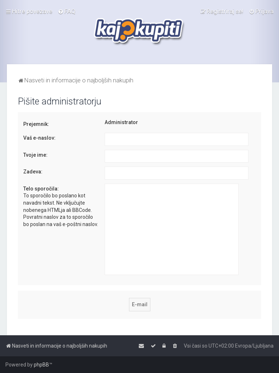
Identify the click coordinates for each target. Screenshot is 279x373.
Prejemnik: (36, 124)
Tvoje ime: (35, 155)
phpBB (41, 365)
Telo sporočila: (41, 189)
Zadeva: (33, 172)
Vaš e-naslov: (39, 138)
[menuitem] (67, 11)
